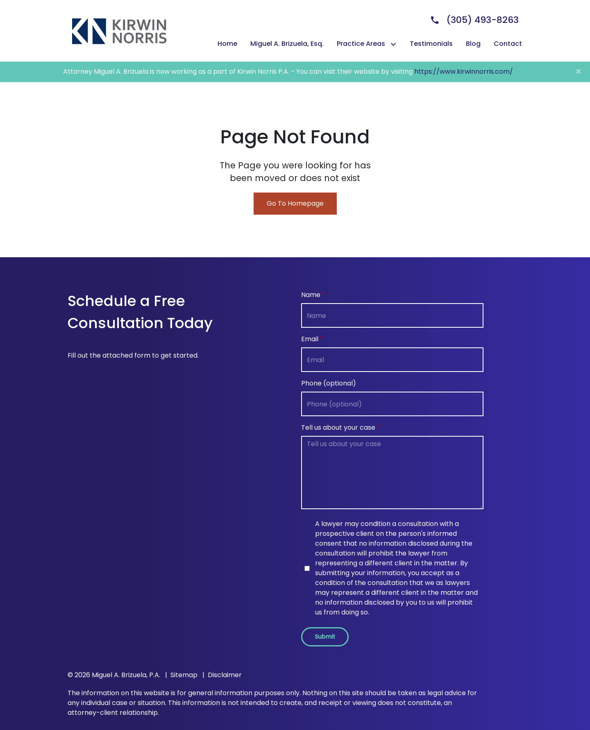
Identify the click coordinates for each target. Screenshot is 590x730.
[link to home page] (119, 30)
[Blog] (473, 44)
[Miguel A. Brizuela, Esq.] (287, 44)
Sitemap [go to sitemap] (183, 675)
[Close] (578, 72)
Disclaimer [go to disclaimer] (225, 675)
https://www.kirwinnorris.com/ (463, 71)
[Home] (227, 44)
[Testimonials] (431, 44)
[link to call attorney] (471, 20)
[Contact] (508, 44)
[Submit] (325, 636)
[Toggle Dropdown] (395, 44)
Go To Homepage (295, 203)
